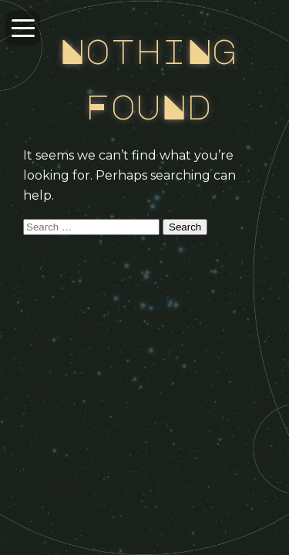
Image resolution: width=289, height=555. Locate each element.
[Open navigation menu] (22, 28)
